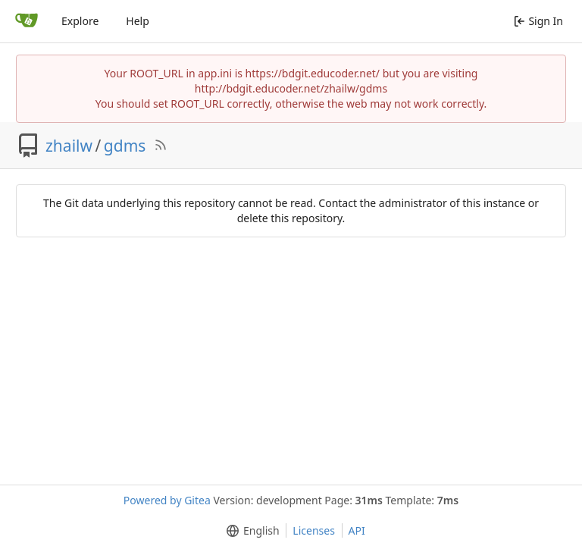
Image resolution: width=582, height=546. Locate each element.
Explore (80, 21)
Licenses (314, 530)
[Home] (26, 21)
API (357, 530)
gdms (125, 145)
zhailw (68, 145)
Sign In (538, 21)
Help (137, 21)
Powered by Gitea (167, 500)
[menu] (250, 531)
